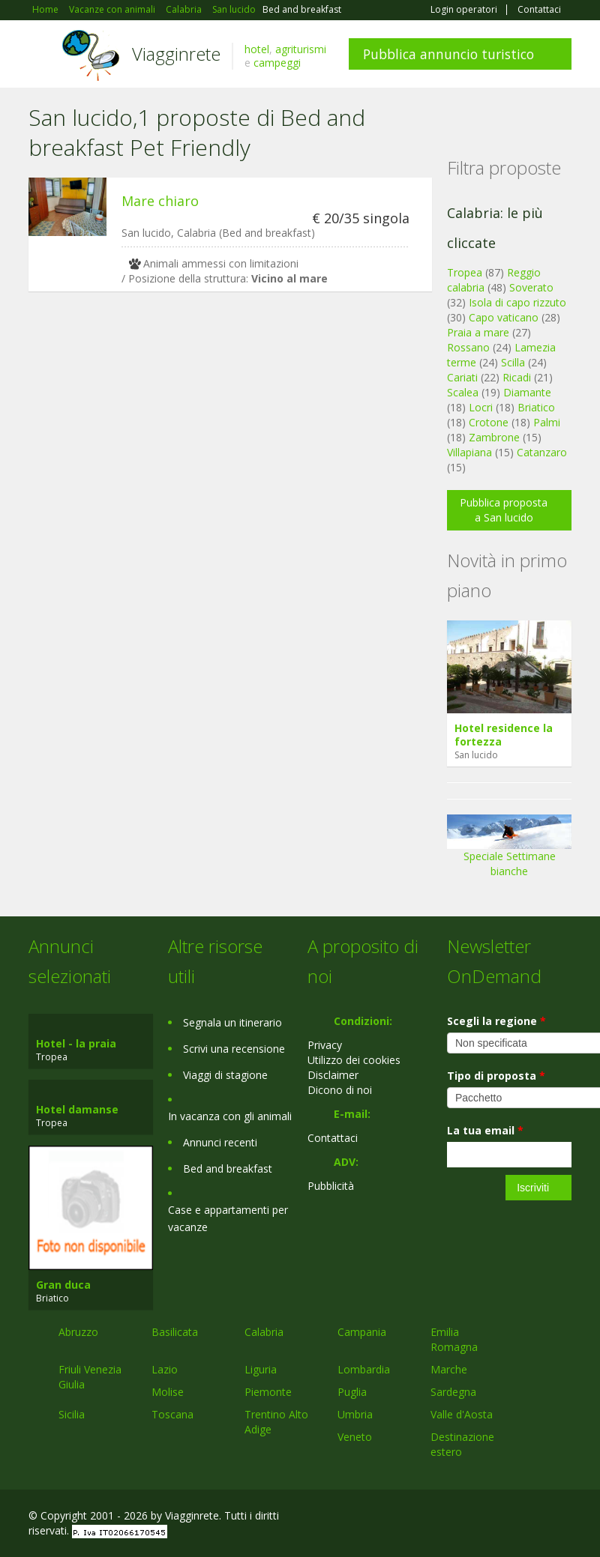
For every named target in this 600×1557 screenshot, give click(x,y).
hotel (256, 49)
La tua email (485, 1130)
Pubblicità (331, 1186)
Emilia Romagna (454, 1339)
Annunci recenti (220, 1142)
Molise (168, 1392)
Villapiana (469, 452)
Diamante (527, 392)
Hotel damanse (77, 1109)
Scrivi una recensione (234, 1048)
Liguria (260, 1369)
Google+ (491, 1517)
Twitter (528, 1517)
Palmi (546, 422)
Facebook (458, 1517)
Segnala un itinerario (232, 1022)
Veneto (355, 1437)
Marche (448, 1369)
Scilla (513, 362)
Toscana (173, 1414)
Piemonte (268, 1392)
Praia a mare (478, 332)
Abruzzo (78, 1332)
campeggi (277, 62)
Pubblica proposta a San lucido (504, 509)
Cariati (462, 377)
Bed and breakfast (227, 1168)
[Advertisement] (223, 419)
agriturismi (300, 49)
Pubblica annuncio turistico (448, 54)
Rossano (468, 347)
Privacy (325, 1045)
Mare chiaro (160, 201)
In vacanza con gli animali (230, 1116)
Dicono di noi (340, 1090)
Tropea (464, 272)
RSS (563, 1517)
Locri (481, 407)
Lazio (165, 1369)
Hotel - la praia (76, 1043)
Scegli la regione (496, 1021)
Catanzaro (542, 452)
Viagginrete (176, 53)
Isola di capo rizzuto (517, 302)
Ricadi (516, 377)
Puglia (352, 1392)
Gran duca (63, 1285)
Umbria (355, 1414)
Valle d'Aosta (461, 1414)
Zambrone (494, 437)
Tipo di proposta (496, 1075)
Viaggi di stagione (225, 1075)
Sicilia (71, 1414)
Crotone (488, 422)
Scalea (462, 392)
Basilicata (175, 1332)
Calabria (264, 1332)
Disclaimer (333, 1075)
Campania (362, 1332)
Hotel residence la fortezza (503, 735)
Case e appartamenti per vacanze (228, 1218)
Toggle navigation (41, 56)
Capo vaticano (503, 317)
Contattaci (539, 9)
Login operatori (463, 9)
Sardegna (453, 1392)
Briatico (536, 407)
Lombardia (364, 1369)
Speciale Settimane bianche (509, 850)
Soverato (531, 287)
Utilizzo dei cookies (354, 1060)
